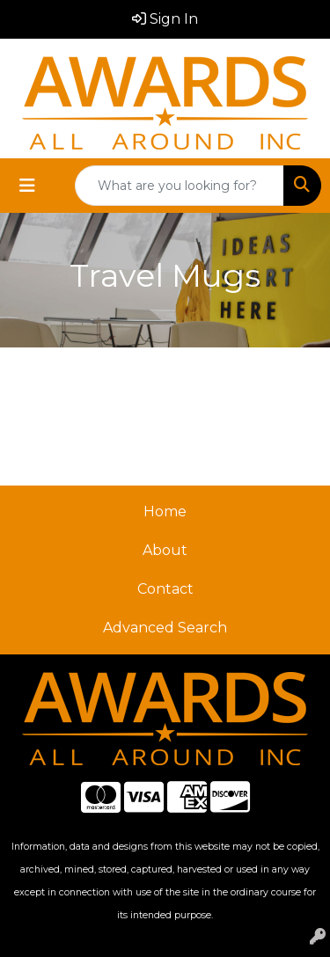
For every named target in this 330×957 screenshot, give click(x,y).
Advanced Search (165, 627)
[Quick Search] (179, 185)
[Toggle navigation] (27, 185)
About (165, 550)
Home (165, 511)
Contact (165, 589)
